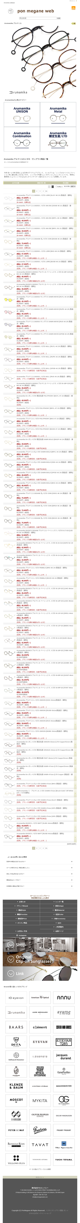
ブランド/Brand (21, 906)
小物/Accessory (58, 919)
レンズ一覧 (59, 902)
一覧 (74, 23)
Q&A (58, 923)
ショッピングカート (73, 8)
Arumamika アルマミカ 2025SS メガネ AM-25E (45, 228)
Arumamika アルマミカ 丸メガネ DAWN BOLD (45, 452)
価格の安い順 (41, 183)
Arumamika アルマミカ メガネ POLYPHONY (44, 408)
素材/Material (58, 910)
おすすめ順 (15, 183)
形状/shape (59, 906)
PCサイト (72, 1)
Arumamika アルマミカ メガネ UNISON (42, 700)
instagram (21, 935)
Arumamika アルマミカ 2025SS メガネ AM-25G (45, 218)
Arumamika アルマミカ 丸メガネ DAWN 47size (42, 784)
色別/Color (58, 914)
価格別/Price (21, 919)
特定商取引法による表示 (40, 898)
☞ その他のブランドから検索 (40, 1169)
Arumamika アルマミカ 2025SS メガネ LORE (44, 195)
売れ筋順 (65, 183)
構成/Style (21, 910)
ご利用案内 (58, 927)
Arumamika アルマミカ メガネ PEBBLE (42, 568)
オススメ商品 (21, 923)
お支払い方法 (21, 931)
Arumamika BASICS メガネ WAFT (40, 823)
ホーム (32, 896)
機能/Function (21, 914)
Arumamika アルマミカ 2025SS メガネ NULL (44, 346)
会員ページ (58, 931)
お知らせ (21, 902)
